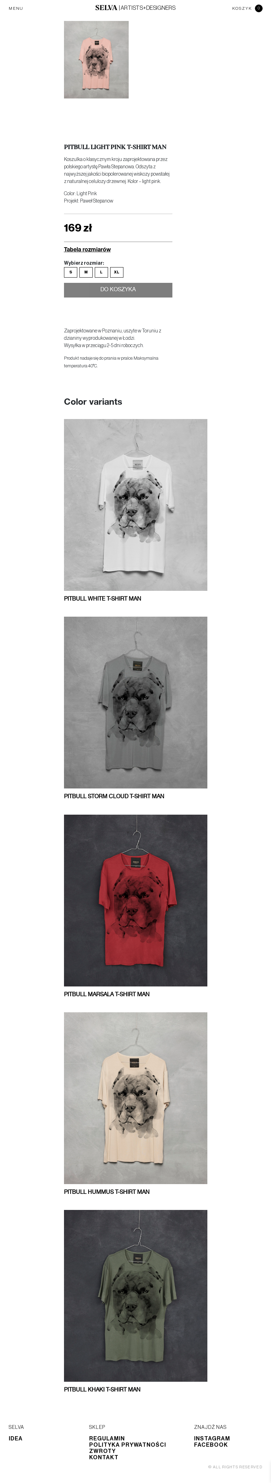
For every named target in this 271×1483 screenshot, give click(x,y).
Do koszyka (118, 291)
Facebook (211, 1444)
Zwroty (102, 1451)
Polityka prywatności (127, 1444)
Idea (16, 1438)
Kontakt (104, 1457)
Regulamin (107, 1438)
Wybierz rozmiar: (84, 263)
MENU (16, 8)
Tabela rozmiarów (87, 249)
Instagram (212, 1438)
